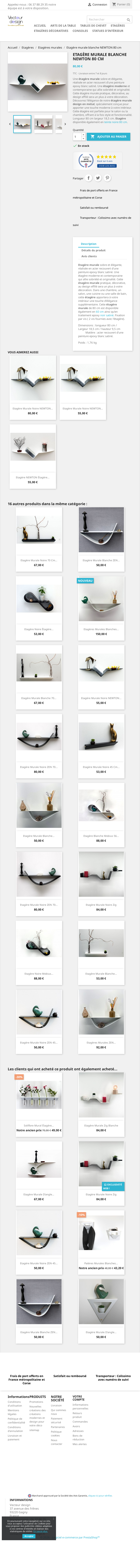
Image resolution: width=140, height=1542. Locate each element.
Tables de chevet (93, 26)
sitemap (34, 1430)
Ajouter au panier (108, 136)
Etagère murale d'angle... (38, 1194)
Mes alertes (80, 1444)
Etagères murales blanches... (101, 629)
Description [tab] (88, 244)
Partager (88, 178)
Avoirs (76, 1426)
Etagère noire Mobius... (39, 973)
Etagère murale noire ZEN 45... (39, 1042)
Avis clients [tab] (89, 256)
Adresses (78, 1431)
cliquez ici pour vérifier (100, 1495)
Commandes (80, 1421)
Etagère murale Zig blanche (101, 1125)
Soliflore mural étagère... (39, 1125)
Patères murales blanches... (101, 1263)
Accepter (28, 1536)
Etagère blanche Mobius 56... (101, 836)
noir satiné (106, 315)
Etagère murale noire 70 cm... (39, 560)
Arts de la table (63, 26)
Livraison (56, 1405)
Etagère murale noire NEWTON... (33, 408)
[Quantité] (77, 137)
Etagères (118, 26)
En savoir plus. (40, 1531)
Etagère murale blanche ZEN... (101, 560)
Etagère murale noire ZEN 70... (39, 767)
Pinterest (107, 178)
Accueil (40, 26)
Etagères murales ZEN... (101, 1042)
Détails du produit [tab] (93, 250)
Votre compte (79, 1398)
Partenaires (58, 1427)
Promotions (36, 1401)
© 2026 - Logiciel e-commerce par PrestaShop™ (70, 1537)
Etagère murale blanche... (39, 836)
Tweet (98, 178)
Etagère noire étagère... (38, 629)
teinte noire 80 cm (115, 122)
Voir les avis (107, 165)
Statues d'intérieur (107, 31)
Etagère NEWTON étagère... (32, 477)
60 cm (99, 311)
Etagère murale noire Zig (101, 904)
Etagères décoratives (51, 31)
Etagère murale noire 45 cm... (101, 767)
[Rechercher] (109, 19)
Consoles (80, 31)
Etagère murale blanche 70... (38, 698)
